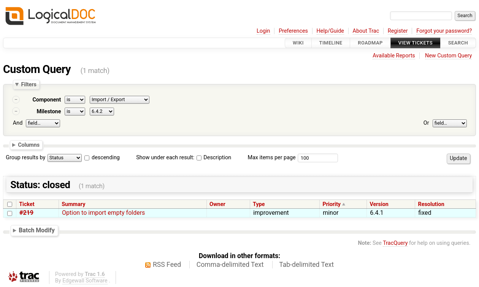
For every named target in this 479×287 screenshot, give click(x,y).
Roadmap (370, 43)
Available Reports (394, 55)
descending (106, 157)
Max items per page (271, 157)
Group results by (25, 157)
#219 (26, 212)
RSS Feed (167, 264)
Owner (217, 204)
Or (426, 123)
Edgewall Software (85, 280)
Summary (73, 204)
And (17, 123)
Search (458, 43)
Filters (28, 84)
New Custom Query (448, 55)
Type (259, 204)
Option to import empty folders (103, 212)
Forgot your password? (444, 31)
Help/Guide (330, 31)
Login (263, 31)
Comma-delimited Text (230, 264)
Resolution (431, 204)
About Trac (366, 31)
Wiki (298, 43)
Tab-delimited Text (306, 264)
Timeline (331, 43)
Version (379, 204)
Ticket (26, 204)
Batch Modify (37, 230)
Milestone (48, 111)
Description (214, 157)
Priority (331, 204)
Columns (29, 144)
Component (46, 100)
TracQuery (395, 243)
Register (398, 31)
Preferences (293, 31)
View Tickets (415, 43)
